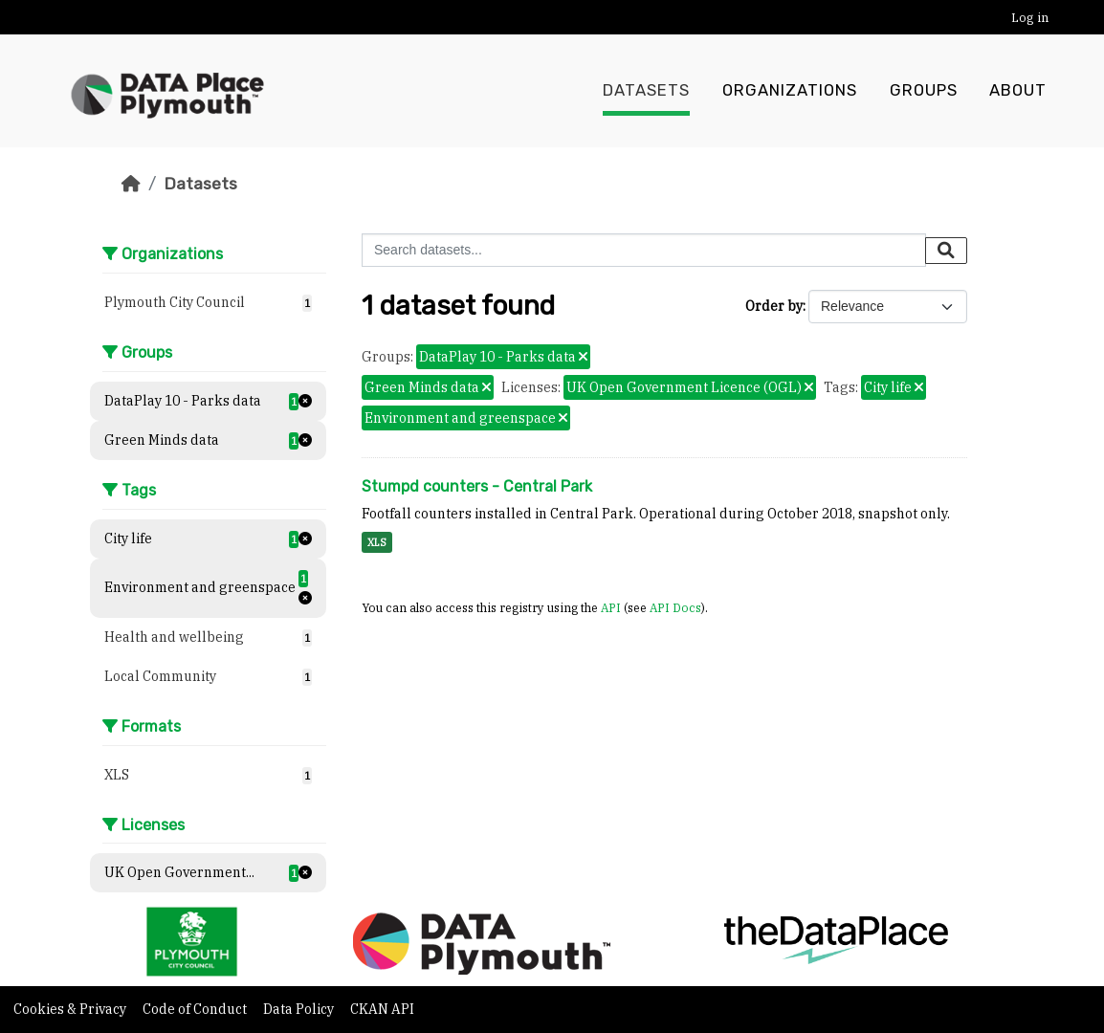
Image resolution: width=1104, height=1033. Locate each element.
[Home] (131, 183)
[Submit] (946, 250)
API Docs (675, 607)
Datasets (646, 90)
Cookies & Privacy (71, 1009)
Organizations (789, 90)
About (1018, 90)
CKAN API (382, 1009)
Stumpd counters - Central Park (477, 486)
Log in (1030, 18)
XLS (376, 542)
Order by (774, 306)
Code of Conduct (196, 1009)
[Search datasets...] (644, 250)
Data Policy (300, 1009)
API (611, 607)
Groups (924, 90)
